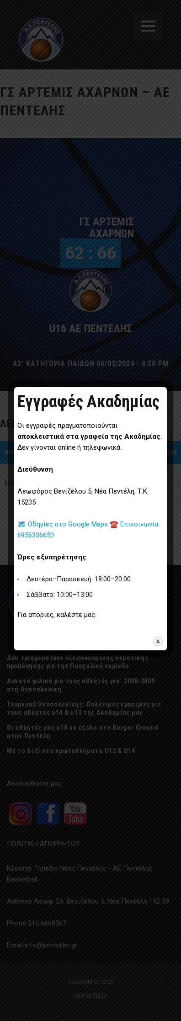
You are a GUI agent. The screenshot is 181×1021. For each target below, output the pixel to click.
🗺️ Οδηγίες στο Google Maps (63, 524)
